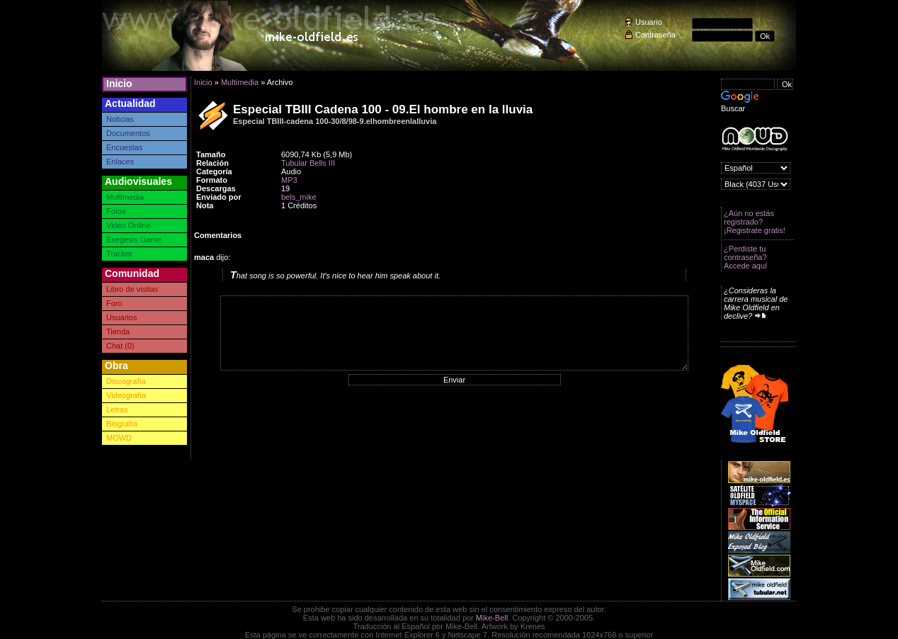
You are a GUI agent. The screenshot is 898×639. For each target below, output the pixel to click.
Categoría (214, 171)
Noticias (120, 119)
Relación (212, 163)
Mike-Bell (492, 617)
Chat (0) (120, 345)
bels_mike (299, 197)
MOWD (119, 438)
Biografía (121, 423)
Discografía (126, 381)
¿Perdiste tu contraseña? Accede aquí (745, 257)
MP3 (289, 180)
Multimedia (125, 197)
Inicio (119, 83)
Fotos (116, 211)
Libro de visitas (132, 289)
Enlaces (120, 161)
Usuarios (121, 317)
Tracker (119, 253)
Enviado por (218, 197)
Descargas (216, 188)
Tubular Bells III (308, 163)
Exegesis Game (133, 239)
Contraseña (655, 34)
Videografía (126, 395)
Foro (114, 303)
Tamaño (210, 154)
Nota (204, 205)
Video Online (128, 225)
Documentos (128, 133)
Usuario (648, 22)
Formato (211, 180)
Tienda (118, 331)
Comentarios (217, 235)
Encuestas (124, 147)
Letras (117, 409)
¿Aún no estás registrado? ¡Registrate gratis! (754, 221)
